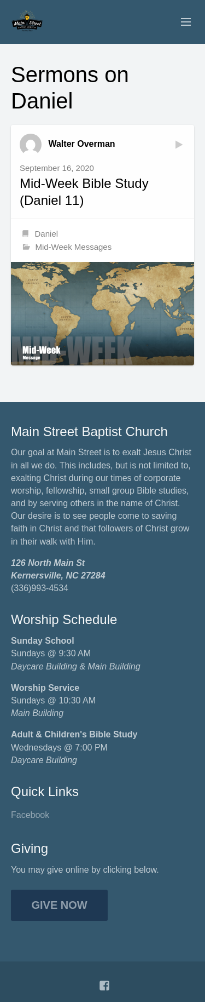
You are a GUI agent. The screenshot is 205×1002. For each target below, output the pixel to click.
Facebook (30, 815)
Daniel (46, 233)
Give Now (59, 905)
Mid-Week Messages (73, 246)
